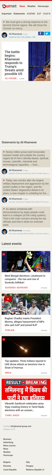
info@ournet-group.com (21, 426)
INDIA (8, 372)
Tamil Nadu (12, 415)
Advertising (8, 442)
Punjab (9, 330)
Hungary (29, 466)
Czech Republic (10, 470)
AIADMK (31, 13)
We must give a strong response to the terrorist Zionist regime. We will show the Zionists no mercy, (25, 25)
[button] (41, 33)
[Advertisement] (26, 110)
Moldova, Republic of (35, 470)
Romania (7, 466)
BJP (39, 13)
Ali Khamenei (15, 34)
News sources (9, 445)
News (22, 6)
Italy (28, 462)
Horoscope (43, 6)
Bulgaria (7, 462)
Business (7, 439)
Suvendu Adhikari (16, 287)
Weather (31, 6)
